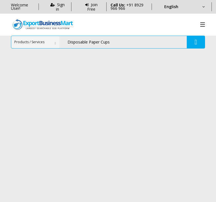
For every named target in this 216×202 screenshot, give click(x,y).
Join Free (91, 6)
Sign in (57, 6)
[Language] (184, 6)
